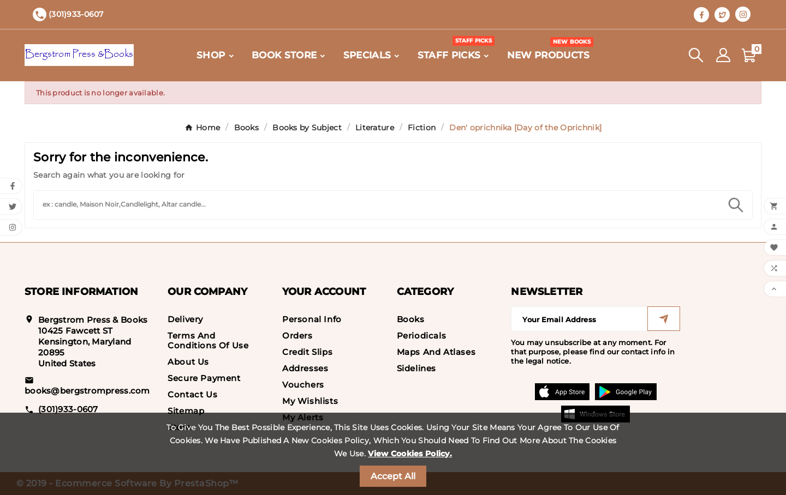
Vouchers (303, 384)
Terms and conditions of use (208, 340)
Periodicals (421, 335)
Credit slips (307, 352)
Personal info (312, 319)
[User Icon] (723, 55)
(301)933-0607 (68, 409)
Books (411, 319)
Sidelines (416, 368)
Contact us (192, 394)
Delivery (185, 319)
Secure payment (204, 378)
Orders (297, 335)
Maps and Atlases (436, 352)
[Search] (376, 203)
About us (188, 362)
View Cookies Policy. (410, 453)
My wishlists (310, 401)
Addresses (305, 368)
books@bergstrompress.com (87, 390)
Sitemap (186, 411)
